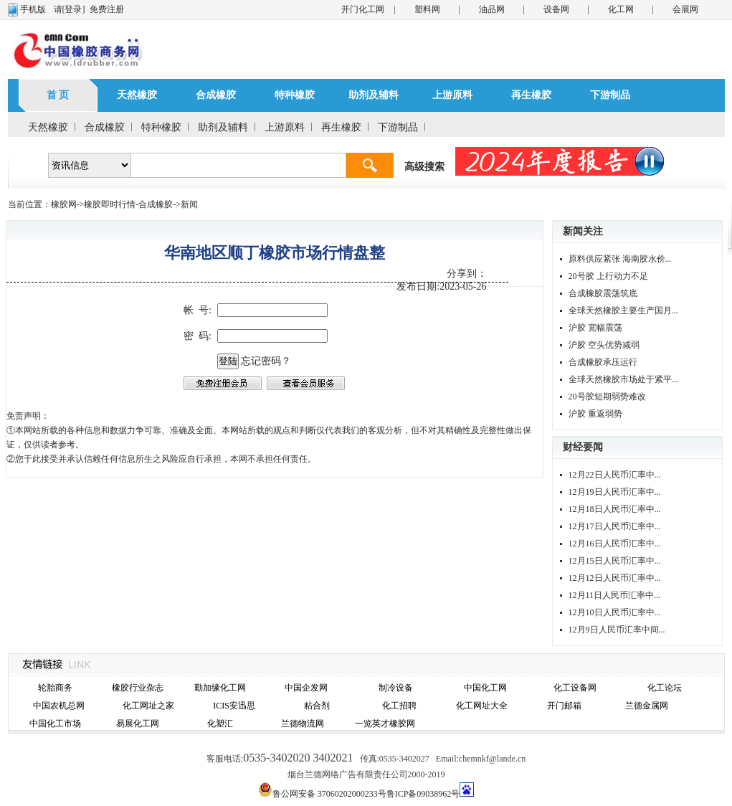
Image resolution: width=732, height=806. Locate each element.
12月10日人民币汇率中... (615, 612)
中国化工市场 (55, 724)
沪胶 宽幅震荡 (595, 328)
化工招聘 (399, 706)
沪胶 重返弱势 (595, 414)
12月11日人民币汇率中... (615, 595)
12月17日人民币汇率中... (615, 526)
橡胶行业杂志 (137, 688)
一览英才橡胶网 (385, 724)
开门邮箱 (564, 706)
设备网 (556, 9)
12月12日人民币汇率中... (615, 578)
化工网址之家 (148, 706)
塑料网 (427, 9)
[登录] (73, 9)
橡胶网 (64, 204)
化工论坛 (664, 688)
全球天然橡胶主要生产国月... (623, 310)
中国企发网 (306, 688)
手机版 (33, 9)
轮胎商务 (55, 688)
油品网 (492, 9)
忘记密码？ (266, 361)
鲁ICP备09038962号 (423, 794)
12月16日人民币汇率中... (615, 544)
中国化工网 (485, 688)
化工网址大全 (482, 706)
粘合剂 (317, 706)
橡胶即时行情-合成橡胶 (128, 204)
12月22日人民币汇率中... (615, 475)
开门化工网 (362, 9)
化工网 (621, 9)
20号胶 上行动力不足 (608, 276)
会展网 (685, 9)
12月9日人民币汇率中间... (617, 630)
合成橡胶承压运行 (603, 362)
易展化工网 (137, 724)
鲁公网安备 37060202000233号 (329, 794)
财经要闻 (583, 447)
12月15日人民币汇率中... (615, 561)
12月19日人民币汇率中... (615, 492)
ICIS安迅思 (234, 706)
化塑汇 (220, 724)
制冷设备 (396, 688)
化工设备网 (574, 688)
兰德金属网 (646, 706)
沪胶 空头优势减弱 (604, 345)
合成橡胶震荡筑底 (603, 293)
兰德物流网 (302, 724)
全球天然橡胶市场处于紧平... (623, 379)
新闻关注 (583, 231)
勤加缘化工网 (220, 688)
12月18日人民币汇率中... (615, 509)
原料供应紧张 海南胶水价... (620, 259)
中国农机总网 (59, 706)
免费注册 (107, 9)
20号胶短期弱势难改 (607, 397)
